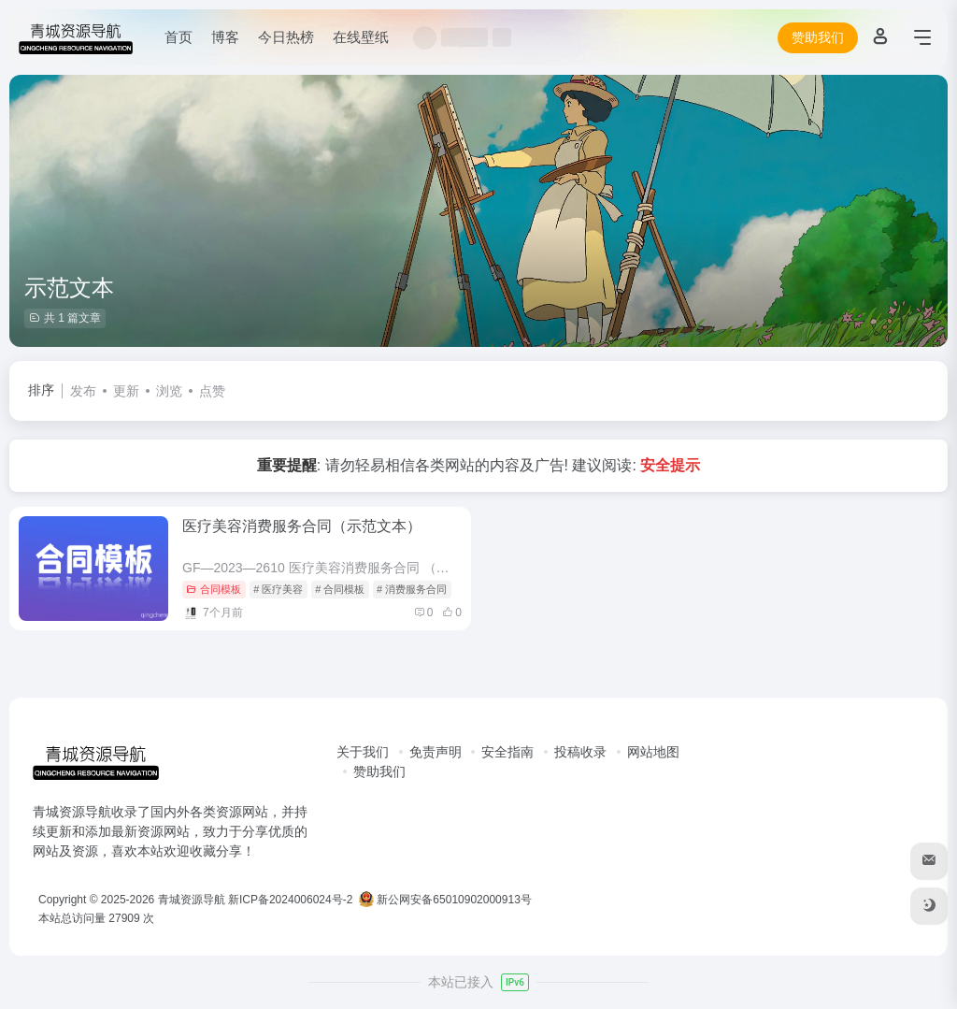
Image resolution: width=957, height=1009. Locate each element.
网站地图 (653, 751)
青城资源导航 (191, 899)
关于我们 (362, 751)
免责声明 (435, 751)
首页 (178, 37)
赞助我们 (818, 37)
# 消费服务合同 (412, 589)
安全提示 (670, 465)
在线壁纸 (361, 37)
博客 (225, 37)
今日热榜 (286, 37)
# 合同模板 (339, 589)
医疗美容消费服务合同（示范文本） (301, 526)
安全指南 (507, 751)
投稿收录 (580, 751)
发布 (83, 390)
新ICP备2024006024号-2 (290, 899)
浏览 (169, 390)
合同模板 (213, 589)
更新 (126, 390)
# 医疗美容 (278, 589)
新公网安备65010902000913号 (447, 899)
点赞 (212, 390)
